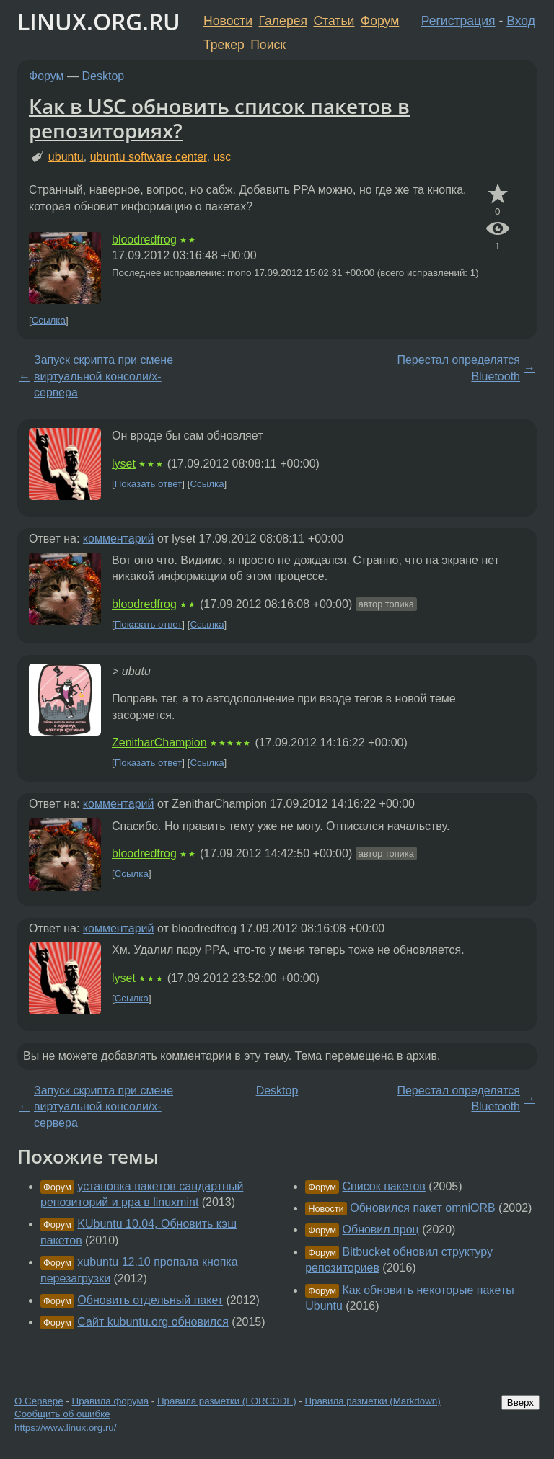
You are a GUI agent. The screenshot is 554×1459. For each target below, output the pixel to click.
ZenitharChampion (159, 742)
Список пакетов (384, 1186)
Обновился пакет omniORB (422, 1208)
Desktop (103, 76)
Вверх (520, 1402)
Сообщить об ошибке (62, 1414)
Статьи (333, 21)
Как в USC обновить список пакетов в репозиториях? (219, 118)
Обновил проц (381, 1229)
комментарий (118, 538)
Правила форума (110, 1401)
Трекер (224, 44)
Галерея (283, 21)
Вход (520, 21)
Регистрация (458, 21)
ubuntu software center (148, 157)
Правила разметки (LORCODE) (226, 1401)
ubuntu (66, 157)
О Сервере (38, 1401)
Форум (380, 21)
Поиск (268, 44)
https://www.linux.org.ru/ (65, 1427)
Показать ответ (149, 483)
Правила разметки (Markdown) (372, 1401)
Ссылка (49, 320)
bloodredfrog (144, 239)
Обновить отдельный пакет (150, 1300)
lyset (124, 464)
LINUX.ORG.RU (98, 21)
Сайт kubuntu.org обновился (153, 1322)
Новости (227, 21)
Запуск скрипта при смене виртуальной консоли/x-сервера (103, 376)
